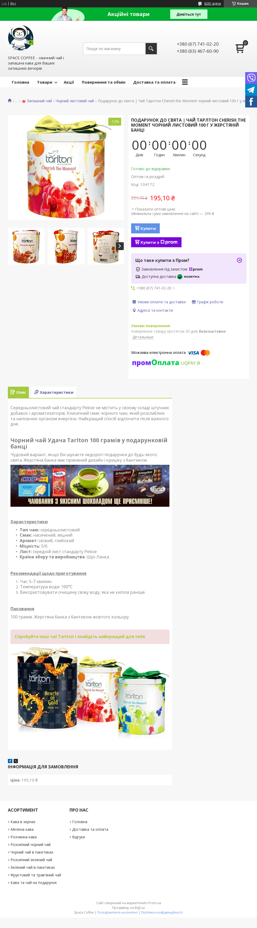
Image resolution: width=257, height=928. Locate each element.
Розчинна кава (23, 836)
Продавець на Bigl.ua (128, 907)
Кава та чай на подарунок (33, 882)
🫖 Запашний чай (37, 101)
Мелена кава (22, 829)
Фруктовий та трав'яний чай (35, 874)
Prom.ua (154, 903)
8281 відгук (212, 3)
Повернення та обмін (103, 82)
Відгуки (78, 836)
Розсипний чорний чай (30, 844)
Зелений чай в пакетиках (32, 867)
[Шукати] (151, 48)
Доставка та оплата (154, 82)
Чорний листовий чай (75, 101)
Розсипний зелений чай (31, 859)
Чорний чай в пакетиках (31, 852)
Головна (20, 82)
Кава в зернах (22, 821)
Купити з (159, 242)
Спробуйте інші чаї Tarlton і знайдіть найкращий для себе (80, 636)
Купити (148, 228)
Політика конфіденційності (162, 912)
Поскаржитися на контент (117, 912)
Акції (69, 82)
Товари (44, 82)
